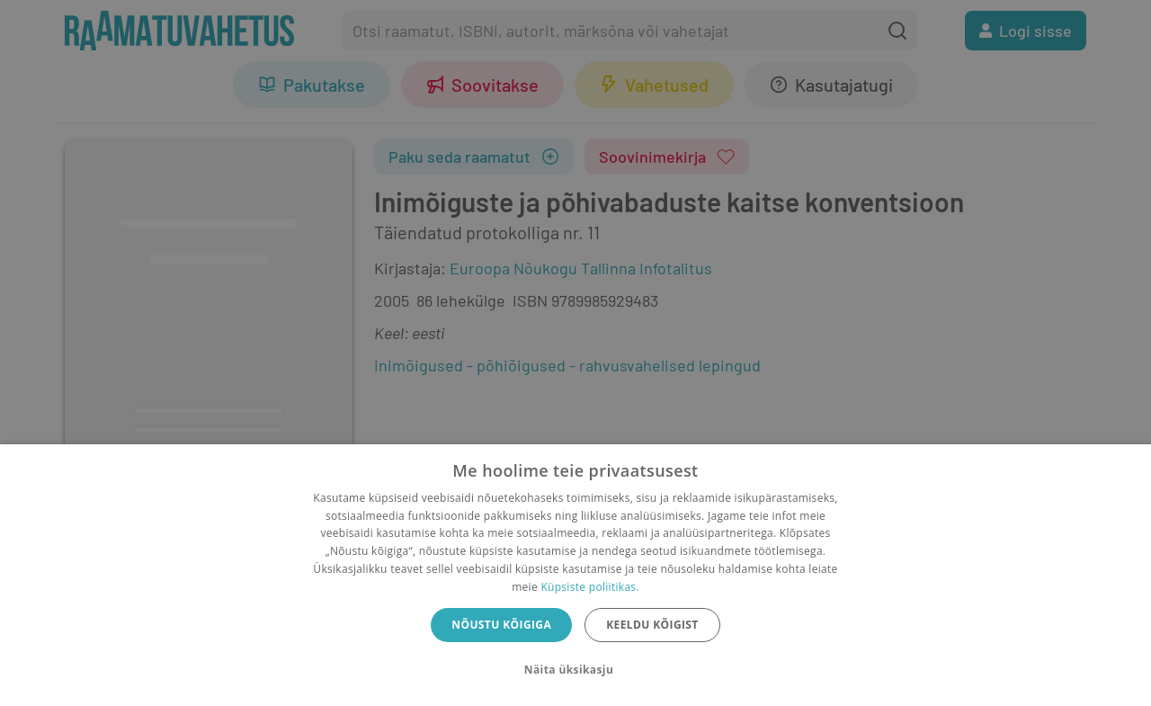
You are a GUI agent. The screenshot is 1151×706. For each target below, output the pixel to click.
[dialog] (575, 575)
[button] (575, 670)
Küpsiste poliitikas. (589, 586)
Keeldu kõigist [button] (652, 624)
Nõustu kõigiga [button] (501, 624)
